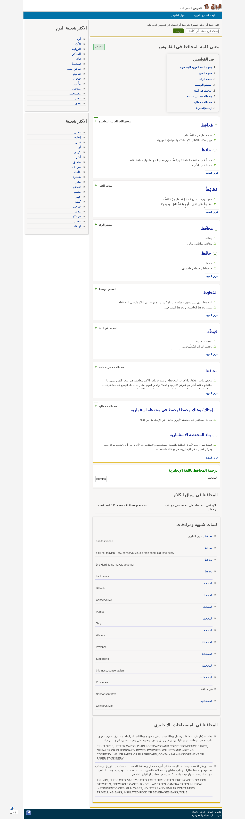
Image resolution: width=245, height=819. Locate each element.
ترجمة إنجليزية (203, 108)
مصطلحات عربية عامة (198, 96)
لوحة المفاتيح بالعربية (203, 15)
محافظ (208, 536)
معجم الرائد (204, 79)
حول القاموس (177, 15)
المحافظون (205, 700)
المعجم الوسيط (202, 84)
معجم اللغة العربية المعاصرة (195, 67)
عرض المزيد (211, 173)
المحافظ (207, 583)
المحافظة (206, 642)
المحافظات (205, 677)
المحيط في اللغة (202, 90)
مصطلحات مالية (202, 102)
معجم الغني (204, 73)
